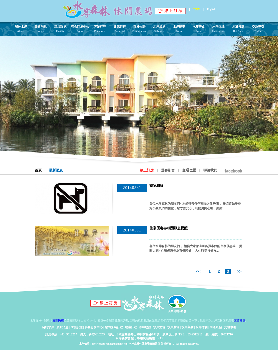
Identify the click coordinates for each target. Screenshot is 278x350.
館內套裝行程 (114, 327)
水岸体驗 (201, 327)
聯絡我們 (210, 170)
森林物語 (145, 327)
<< (199, 271)
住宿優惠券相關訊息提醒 (168, 228)
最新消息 (62, 327)
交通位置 (189, 170)
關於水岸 (48, 327)
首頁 (38, 170)
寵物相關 (156, 186)
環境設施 (76, 327)
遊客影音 (168, 170)
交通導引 (230, 327)
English (211, 9)
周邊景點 (216, 327)
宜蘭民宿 (58, 320)
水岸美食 (187, 327)
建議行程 (131, 327)
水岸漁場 (159, 327)
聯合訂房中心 (93, 327)
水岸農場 (173, 327)
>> (239, 271)
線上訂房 (147, 170)
